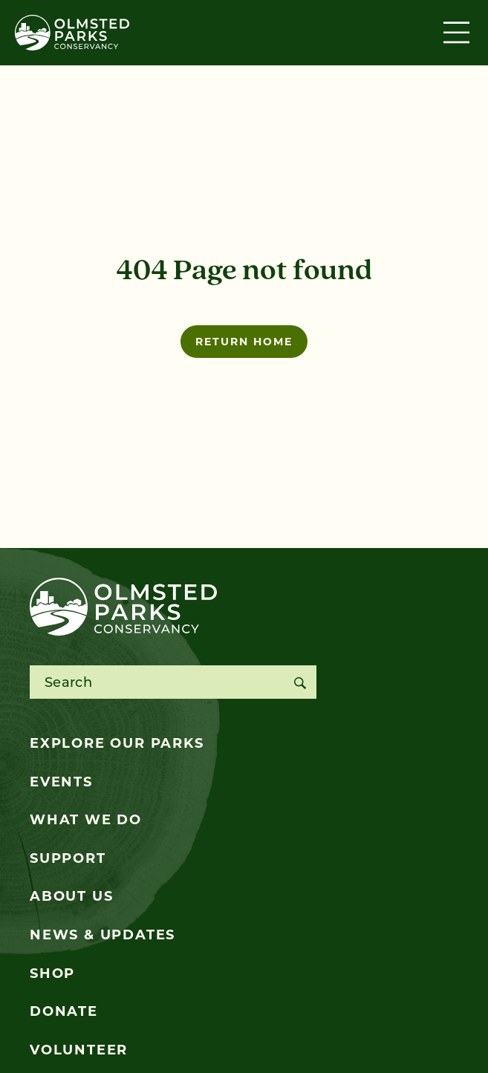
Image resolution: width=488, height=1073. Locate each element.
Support (68, 858)
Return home (244, 341)
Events (61, 782)
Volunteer (79, 1050)
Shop (52, 973)
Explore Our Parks (117, 743)
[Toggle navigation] (458, 33)
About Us (71, 896)
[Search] (299, 682)
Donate (64, 1011)
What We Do (86, 820)
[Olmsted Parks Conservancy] (72, 32)
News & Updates (102, 935)
